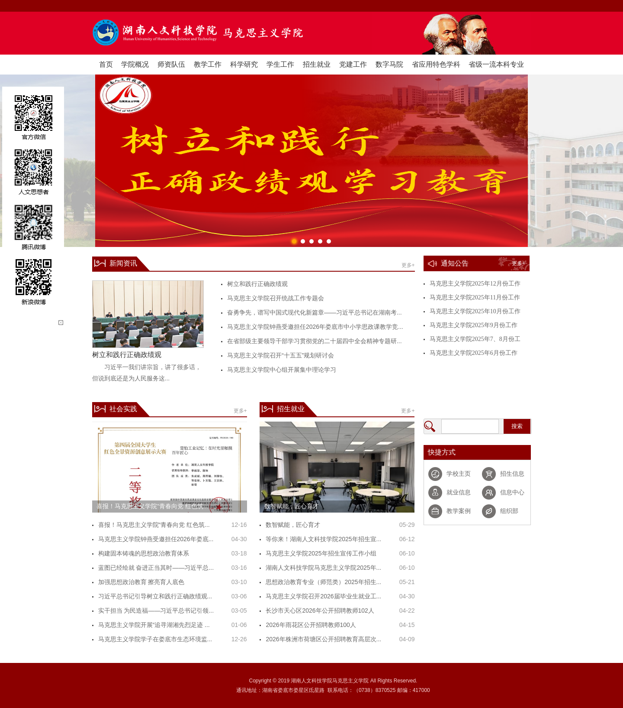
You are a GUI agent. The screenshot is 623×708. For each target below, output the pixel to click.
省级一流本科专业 (496, 64)
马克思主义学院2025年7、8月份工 (475, 339)
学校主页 (458, 474)
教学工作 (208, 64)
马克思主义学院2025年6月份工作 (473, 353)
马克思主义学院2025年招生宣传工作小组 (321, 553)
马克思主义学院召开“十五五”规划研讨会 (280, 355)
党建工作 (353, 64)
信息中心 (512, 492)
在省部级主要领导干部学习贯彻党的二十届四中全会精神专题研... (314, 341)
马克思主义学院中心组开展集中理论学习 (281, 369)
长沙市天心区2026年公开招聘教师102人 (320, 610)
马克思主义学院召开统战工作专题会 (275, 298)
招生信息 (512, 474)
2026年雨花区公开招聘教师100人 (311, 624)
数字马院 (389, 64)
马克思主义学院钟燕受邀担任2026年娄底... (156, 539)
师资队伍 (171, 64)
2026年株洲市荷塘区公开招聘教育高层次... (323, 639)
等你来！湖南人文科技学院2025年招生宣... (323, 539)
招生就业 (317, 64)
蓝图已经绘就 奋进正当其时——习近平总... (156, 567)
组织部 (509, 511)
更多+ (408, 265)
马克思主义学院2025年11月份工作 (475, 297)
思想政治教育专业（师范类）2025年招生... (323, 581)
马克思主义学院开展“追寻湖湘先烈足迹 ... (154, 624)
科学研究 (244, 64)
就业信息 (458, 492)
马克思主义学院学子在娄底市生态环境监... (155, 639)
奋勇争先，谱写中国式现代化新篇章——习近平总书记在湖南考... (314, 312)
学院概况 (135, 64)
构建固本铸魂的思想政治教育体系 (143, 553)
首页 (106, 64)
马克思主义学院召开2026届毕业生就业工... (323, 596)
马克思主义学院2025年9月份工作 (473, 325)
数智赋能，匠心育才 (293, 524)
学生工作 (280, 64)
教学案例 (458, 511)
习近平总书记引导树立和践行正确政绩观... (155, 596)
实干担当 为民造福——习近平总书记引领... (156, 610)
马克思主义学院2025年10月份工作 (475, 311)
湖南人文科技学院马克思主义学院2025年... (323, 567)
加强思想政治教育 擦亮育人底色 (141, 581)
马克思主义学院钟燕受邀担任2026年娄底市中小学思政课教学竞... (315, 326)
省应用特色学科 (436, 64)
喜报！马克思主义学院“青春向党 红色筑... (154, 524)
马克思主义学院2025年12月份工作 (475, 283)
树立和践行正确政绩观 (257, 283)
